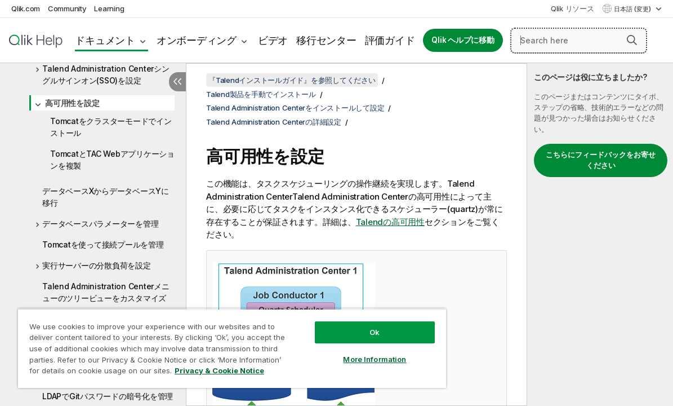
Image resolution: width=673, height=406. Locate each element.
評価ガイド (390, 40)
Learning (109, 8)
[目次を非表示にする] (177, 81)
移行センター (326, 40)
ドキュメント (105, 40)
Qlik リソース (572, 8)
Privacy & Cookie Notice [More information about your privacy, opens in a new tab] (95, 372)
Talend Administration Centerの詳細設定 (273, 121)
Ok (343, 323)
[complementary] (600, 234)
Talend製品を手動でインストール (261, 94)
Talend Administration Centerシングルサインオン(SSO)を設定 (106, 74)
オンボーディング (197, 40)
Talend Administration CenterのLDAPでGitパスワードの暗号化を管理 (107, 390)
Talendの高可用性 (390, 222)
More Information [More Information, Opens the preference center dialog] (343, 350)
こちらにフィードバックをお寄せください (601, 160)
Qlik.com (25, 8)
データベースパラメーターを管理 (100, 223)
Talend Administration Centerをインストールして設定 (295, 107)
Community (67, 8)
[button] (631, 40)
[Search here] (578, 40)
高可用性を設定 (72, 103)
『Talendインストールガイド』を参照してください (292, 80)
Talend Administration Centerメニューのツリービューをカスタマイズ (106, 292)
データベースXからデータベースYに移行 (105, 197)
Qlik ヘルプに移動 (462, 40)
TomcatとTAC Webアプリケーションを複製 (112, 159)
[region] (213, 344)
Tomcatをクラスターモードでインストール (111, 127)
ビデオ (273, 40)
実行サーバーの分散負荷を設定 (96, 265)
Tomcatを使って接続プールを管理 (103, 244)
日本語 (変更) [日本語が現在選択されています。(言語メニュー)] (633, 9)
